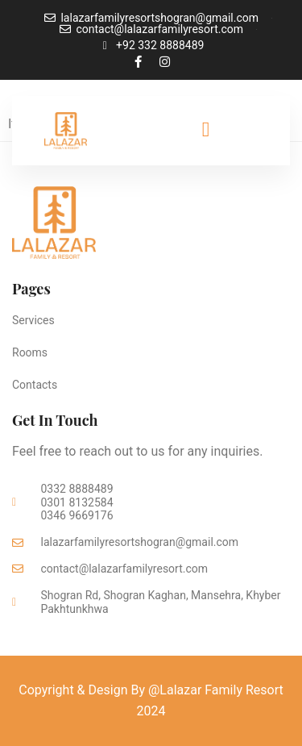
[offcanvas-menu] (206, 129)
